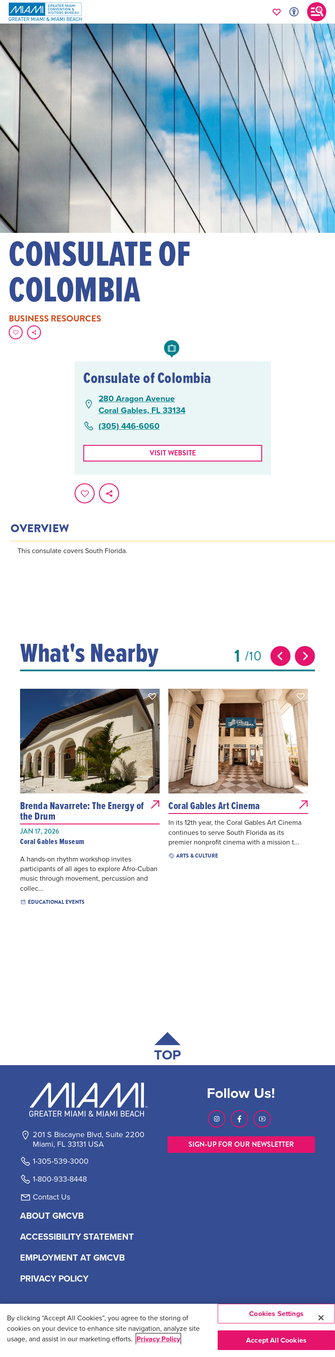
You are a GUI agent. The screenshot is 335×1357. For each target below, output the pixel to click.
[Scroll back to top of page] (167, 1048)
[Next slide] (305, 656)
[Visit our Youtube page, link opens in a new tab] (262, 1119)
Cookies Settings (276, 1314)
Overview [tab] (39, 529)
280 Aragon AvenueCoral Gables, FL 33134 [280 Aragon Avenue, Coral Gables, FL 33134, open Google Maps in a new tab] (142, 404)
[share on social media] (34, 332)
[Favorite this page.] (16, 332)
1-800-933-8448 (60, 1179)
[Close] (321, 1317)
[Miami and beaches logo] (88, 1100)
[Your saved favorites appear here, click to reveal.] (277, 11)
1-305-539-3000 (61, 1161)
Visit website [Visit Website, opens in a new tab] (173, 453)
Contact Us (51, 1197)
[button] (152, 696)
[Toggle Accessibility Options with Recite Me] (294, 11)
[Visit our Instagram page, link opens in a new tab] (217, 1119)
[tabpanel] (172, 563)
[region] (167, 1330)
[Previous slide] (280, 656)
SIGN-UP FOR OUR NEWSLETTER (241, 1144)
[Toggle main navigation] (316, 11)
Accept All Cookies (276, 1340)
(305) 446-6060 (129, 426)
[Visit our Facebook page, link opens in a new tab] (239, 1119)
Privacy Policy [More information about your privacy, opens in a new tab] (158, 1339)
